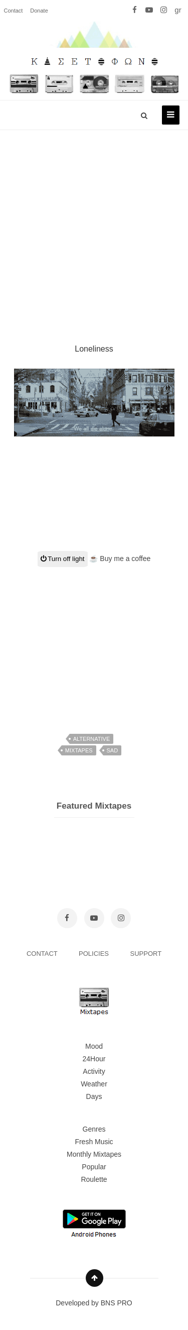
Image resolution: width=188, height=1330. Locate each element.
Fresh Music (94, 1142)
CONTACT (43, 953)
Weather (94, 1084)
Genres (94, 1129)
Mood (94, 1046)
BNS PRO (116, 1303)
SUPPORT (146, 953)
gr (177, 10)
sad (112, 750)
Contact (13, 11)
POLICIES (95, 953)
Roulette (94, 1179)
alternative (91, 739)
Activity (94, 1071)
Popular (94, 1167)
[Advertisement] (94, 225)
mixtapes (79, 750)
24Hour (94, 1059)
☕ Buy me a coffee (119, 559)
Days (94, 1096)
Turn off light (63, 559)
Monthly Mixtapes (94, 1154)
